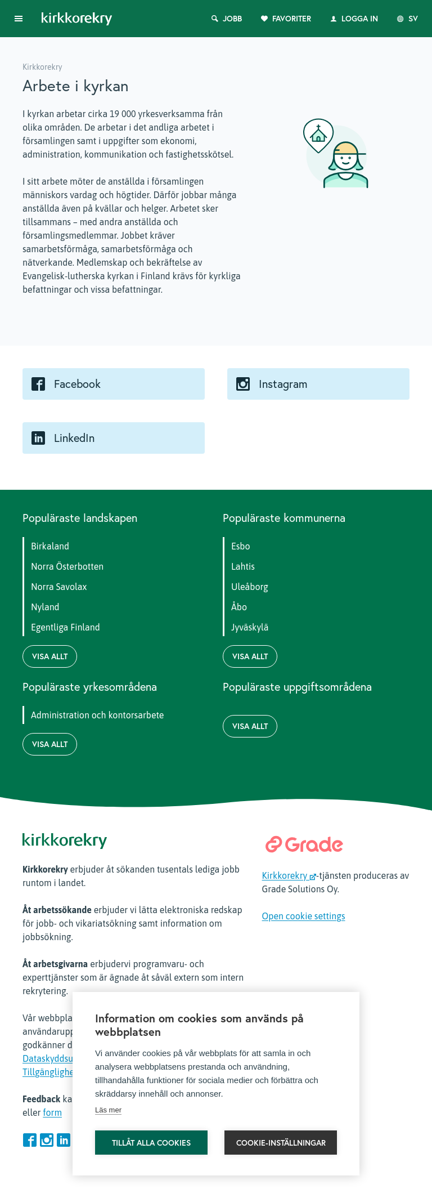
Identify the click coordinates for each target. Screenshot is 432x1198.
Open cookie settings (303, 916)
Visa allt (50, 656)
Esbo (240, 546)
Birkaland (50, 546)
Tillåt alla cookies (151, 1143)
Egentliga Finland (65, 627)
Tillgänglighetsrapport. (67, 1072)
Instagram (283, 384)
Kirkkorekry (289, 875)
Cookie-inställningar (281, 1143)
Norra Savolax (59, 587)
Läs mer (108, 1110)
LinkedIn (74, 438)
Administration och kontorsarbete (97, 715)
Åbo (239, 607)
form (52, 1112)
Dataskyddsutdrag (58, 1058)
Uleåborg (249, 587)
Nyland (45, 607)
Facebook (77, 384)
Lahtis (243, 566)
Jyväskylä (250, 627)
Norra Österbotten (67, 566)
